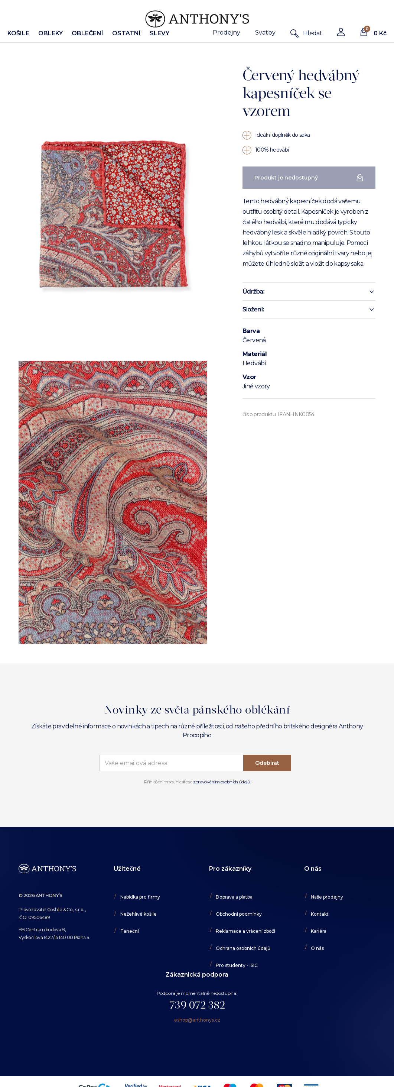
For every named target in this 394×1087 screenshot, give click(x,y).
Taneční (129, 931)
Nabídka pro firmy (140, 897)
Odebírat (267, 763)
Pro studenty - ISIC (237, 965)
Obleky (50, 33)
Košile (18, 33)
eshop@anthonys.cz (197, 1020)
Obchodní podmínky (239, 914)
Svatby (265, 32)
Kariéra (318, 931)
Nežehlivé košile (138, 914)
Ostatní (126, 33)
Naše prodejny (327, 897)
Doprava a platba (234, 897)
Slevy (159, 33)
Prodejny (226, 32)
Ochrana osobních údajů (243, 948)
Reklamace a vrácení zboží (245, 931)
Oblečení (87, 33)
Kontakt (320, 914)
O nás (317, 948)
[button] (308, 292)
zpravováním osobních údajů (221, 781)
